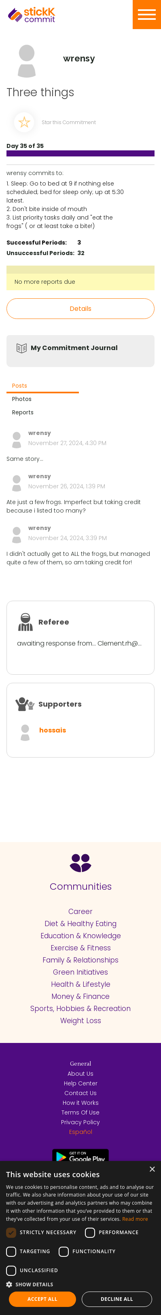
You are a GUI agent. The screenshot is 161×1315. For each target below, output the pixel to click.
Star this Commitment (69, 122)
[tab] (42, 386)
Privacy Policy (80, 1122)
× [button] (152, 1170)
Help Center (80, 1083)
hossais (52, 730)
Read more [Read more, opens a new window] (135, 1219)
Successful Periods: (36, 243)
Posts (19, 386)
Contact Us (80, 1093)
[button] (80, 1284)
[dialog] (80, 1238)
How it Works (81, 1103)
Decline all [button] (117, 1299)
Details (80, 308)
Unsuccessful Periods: (40, 253)
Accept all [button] (42, 1299)
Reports (23, 412)
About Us (80, 1074)
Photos (22, 399)
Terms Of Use (80, 1112)
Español (80, 1132)
